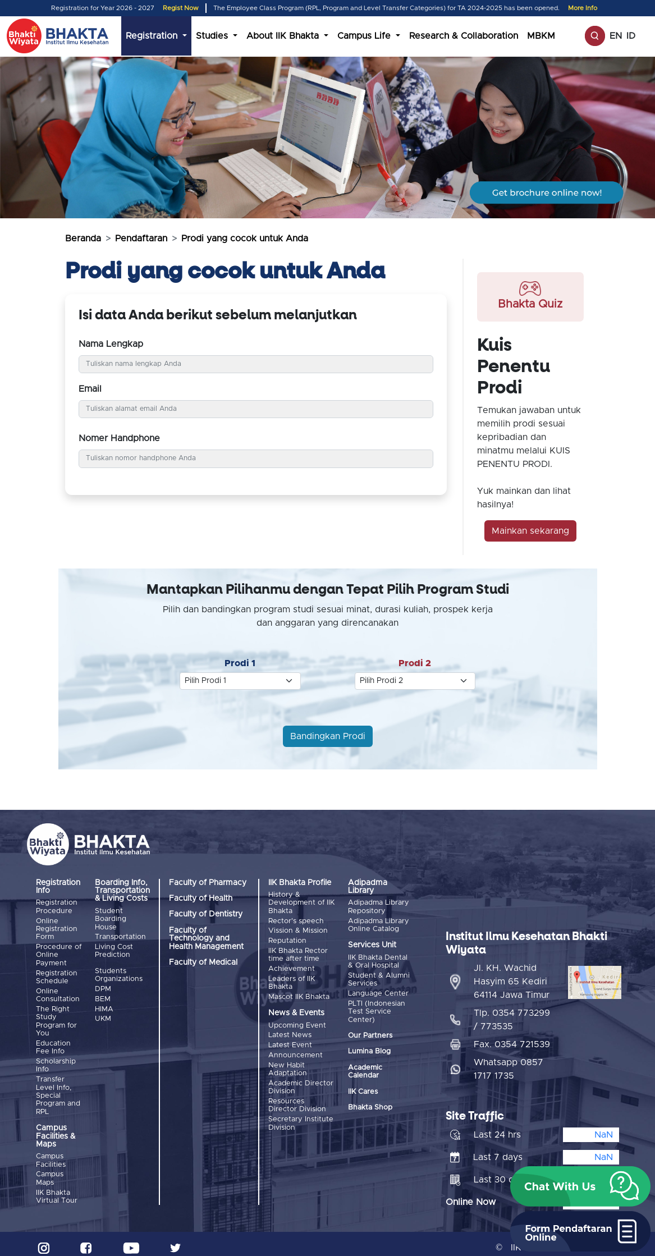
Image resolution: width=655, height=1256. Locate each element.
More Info (582, 8)
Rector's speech (296, 920)
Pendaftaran (141, 238)
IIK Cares (363, 1088)
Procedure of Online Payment (58, 953)
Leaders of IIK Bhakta (291, 978)
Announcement (295, 1047)
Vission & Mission (298, 929)
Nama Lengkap (111, 344)
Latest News (290, 1029)
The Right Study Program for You (56, 1017)
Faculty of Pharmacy (207, 883)
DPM (103, 987)
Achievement (291, 965)
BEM (103, 996)
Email (90, 388)
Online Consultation (58, 992)
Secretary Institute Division (300, 1112)
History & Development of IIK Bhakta (301, 903)
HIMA (104, 1005)
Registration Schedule (56, 975)
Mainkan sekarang (530, 530)
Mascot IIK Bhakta (298, 991)
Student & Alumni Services (379, 977)
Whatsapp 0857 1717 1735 (508, 1061)
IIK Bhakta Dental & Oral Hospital (377, 960)
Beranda (83, 238)
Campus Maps (49, 1171)
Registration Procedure (56, 906)
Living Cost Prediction (114, 949)
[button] (580, 1186)
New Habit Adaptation (287, 1061)
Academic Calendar (365, 1068)
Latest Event (290, 1038)
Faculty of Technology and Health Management (206, 939)
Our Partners (370, 1032)
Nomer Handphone (119, 438)
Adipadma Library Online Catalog (378, 924)
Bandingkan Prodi (327, 736)
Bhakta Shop (370, 1104)
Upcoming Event (297, 1020)
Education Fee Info (53, 1043)
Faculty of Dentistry (205, 914)
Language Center (378, 991)
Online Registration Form (56, 928)
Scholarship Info (56, 1059)
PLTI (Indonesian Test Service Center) (376, 1008)
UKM (103, 1014)
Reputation (287, 938)
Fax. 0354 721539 (512, 1036)
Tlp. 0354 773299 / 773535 (512, 1012)
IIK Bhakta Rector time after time (298, 951)
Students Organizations (119, 973)
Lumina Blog (369, 1048)
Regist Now (181, 8)
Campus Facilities (51, 1154)
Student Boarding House (110, 919)
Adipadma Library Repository (378, 906)
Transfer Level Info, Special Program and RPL (58, 1090)
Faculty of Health (200, 898)
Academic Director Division (300, 1077)
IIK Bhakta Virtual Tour (56, 1189)
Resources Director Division (297, 1095)
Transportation (120, 936)
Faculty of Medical (203, 962)
